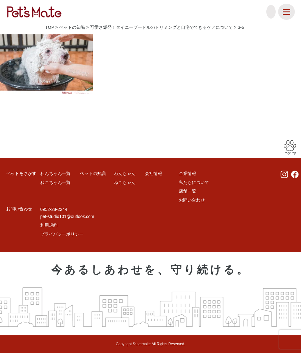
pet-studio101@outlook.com (67, 216)
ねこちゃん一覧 (55, 182)
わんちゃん (124, 173)
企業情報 (187, 173)
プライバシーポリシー (62, 234)
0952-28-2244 (53, 209)
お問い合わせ (192, 200)
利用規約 (49, 225)
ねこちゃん (124, 182)
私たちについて (194, 182)
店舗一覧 (187, 191)
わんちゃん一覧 (55, 173)
